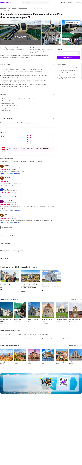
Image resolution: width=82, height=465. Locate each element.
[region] (10, 276)
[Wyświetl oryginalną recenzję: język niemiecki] (10, 173)
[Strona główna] (3, 7)
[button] (70, 2)
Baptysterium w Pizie (47, 320)
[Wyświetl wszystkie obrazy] (73, 22)
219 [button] (5, 10)
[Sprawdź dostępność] (68, 57)
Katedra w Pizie (33, 319)
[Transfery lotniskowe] (23, 7)
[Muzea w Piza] (4, 338)
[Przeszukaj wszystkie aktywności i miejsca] (35, 2)
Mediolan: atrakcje (72, 362)
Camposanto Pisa (61, 319)
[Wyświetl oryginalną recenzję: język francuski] (10, 185)
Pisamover (17, 319)
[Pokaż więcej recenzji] (7, 227)
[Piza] (9, 7)
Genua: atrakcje (46, 362)
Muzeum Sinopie (74, 319)
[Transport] (14, 7)
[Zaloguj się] (78, 2)
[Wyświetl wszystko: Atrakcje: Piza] (69, 338)
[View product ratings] (3, 10)
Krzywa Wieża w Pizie (5, 320)
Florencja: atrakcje (2, 362)
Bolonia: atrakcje (32, 362)
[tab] (6, 334)
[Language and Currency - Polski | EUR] (63, 2)
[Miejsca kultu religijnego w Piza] (29, 338)
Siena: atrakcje (18, 362)
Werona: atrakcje (60, 362)
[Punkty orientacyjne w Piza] (49, 338)
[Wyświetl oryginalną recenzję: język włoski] (9, 196)
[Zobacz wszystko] (72, 299)
